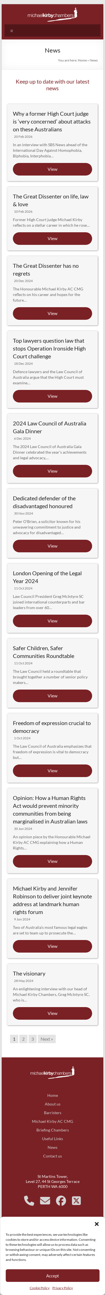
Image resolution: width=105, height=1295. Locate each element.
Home (82, 60)
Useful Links (52, 1138)
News (52, 1147)
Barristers (52, 1112)
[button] (96, 1224)
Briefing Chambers (52, 1130)
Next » (47, 1038)
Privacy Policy (62, 1288)
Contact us (52, 1156)
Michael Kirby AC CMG (52, 1121)
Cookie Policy (40, 1288)
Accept (52, 1275)
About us (52, 1104)
